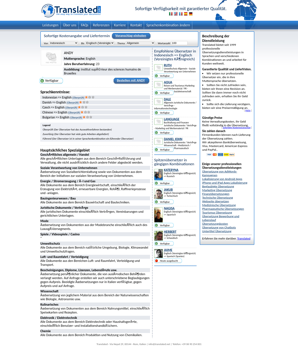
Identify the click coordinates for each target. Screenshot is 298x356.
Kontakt (136, 25)
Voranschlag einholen (130, 36)
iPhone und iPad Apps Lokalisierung (224, 183)
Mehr (248, 110)
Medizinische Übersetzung (219, 205)
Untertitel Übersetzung (216, 231)
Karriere (120, 25)
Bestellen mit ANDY (130, 81)
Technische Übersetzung (217, 197)
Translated (243, 238)
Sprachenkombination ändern (168, 25)
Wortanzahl (164, 43)
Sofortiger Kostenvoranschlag (237, 127)
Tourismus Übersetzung (217, 212)
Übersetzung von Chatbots (219, 227)
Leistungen (50, 25)
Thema (121, 43)
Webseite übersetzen (215, 201)
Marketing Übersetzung (217, 190)
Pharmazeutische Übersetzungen (223, 209)
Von (46, 43)
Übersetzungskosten (215, 224)
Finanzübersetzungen (215, 194)
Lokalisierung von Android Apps (222, 179)
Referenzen (101, 25)
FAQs (84, 25)
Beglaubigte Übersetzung (218, 186)
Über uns (69, 25)
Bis (82, 43)
